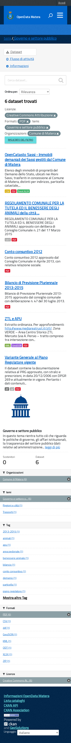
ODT (7, 239)
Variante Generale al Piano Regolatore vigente (26, 359)
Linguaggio (10, 732)
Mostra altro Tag (15, 597)
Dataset (14, 51)
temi (7, 38)
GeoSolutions (19, 727)
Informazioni (17, 65)
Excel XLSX (23, 191)
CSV (7, 191)
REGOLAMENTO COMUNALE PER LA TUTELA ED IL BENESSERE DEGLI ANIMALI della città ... (34, 208)
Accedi (61, 3)
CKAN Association (16, 710)
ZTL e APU (13, 319)
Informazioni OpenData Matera (26, 695)
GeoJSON (16, 345)
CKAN (10, 724)
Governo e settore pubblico (35, 38)
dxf (12, 389)
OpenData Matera (28, 16)
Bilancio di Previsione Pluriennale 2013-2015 (31, 285)
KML (7, 345)
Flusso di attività (20, 58)
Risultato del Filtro (20, 140)
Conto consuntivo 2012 (23, 251)
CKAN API (11, 705)
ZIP (6, 389)
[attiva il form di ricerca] (50, 15)
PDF (14, 191)
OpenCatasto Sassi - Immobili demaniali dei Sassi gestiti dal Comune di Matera (35, 159)
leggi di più (52, 447)
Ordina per (11, 92)
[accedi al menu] (60, 15)
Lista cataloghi (14, 700)
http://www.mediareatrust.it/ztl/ (28, 328)
